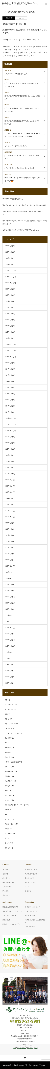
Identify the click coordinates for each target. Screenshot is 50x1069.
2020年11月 (9, 572)
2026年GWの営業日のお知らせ (12, 199)
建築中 (7, 790)
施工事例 (5, 869)
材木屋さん (6, 878)
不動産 (7, 810)
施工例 (7, 838)
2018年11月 (9, 658)
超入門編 (8, 795)
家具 (6, 814)
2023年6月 (8, 455)
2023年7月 (8, 449)
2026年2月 (8, 258)
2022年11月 (9, 486)
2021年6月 (8, 541)
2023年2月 (8, 467)
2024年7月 (8, 375)
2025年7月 (8, 301)
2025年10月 (9, 283)
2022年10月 (9, 492)
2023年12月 (9, 418)
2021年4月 (8, 554)
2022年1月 (8, 504)
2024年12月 (9, 344)
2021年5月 (8, 547)
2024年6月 (8, 381)
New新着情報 (9, 771)
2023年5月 (8, 461)
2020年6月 (8, 603)
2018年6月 (8, 671)
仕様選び (8, 747)
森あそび (8, 843)
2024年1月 (8, 412)
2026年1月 (8, 264)
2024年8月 (8, 369)
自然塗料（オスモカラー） (34, 907)
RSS (25, 1057)
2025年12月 (9, 270)
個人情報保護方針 (8, 882)
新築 (6, 714)
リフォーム (8, 819)
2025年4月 (8, 320)
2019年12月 (9, 615)
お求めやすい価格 (31, 869)
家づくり (8, 786)
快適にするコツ (10, 824)
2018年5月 (8, 677)
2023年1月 (8, 474)
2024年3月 (8, 400)
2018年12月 (9, 652)
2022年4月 (8, 498)
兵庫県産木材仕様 (31, 874)
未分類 (7, 719)
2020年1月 (8, 609)
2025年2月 (8, 332)
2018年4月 (8, 683)
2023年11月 (9, 424)
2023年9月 (8, 437)
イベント (8, 767)
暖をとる (8, 848)
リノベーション (10, 705)
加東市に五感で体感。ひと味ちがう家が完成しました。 (21, 230)
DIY (6, 743)
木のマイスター (30, 882)
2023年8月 (8, 443)
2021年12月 (9, 511)
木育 (6, 700)
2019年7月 (8, 640)
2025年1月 (8, 338)
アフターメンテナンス (12, 733)
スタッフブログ (10, 724)
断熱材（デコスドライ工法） (12, 924)
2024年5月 (8, 387)
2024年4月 (8, 394)
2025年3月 (8, 326)
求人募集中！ (9, 781)
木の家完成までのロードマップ (15, 805)
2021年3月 (8, 560)
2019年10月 (9, 627)
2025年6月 (8, 307)
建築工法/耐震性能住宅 (10, 907)
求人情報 (5, 891)
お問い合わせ (6, 887)
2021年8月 (8, 529)
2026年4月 (8, 246)
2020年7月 (8, 597)
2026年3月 (8, 252)
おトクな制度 (9, 709)
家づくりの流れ (30, 915)
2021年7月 (8, 535)
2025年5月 (8, 313)
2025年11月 (9, 277)
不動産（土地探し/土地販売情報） (35, 921)
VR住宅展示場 (30, 927)
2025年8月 (8, 295)
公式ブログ (8, 728)
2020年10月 (9, 578)
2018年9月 (8, 664)
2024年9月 (8, 363)
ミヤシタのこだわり (9, 915)
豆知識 (7, 829)
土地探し (8, 776)
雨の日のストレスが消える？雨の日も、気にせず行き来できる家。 (24, 205)
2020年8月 (8, 591)
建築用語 (8, 752)
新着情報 (21, 18)
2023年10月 (9, 430)
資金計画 (8, 738)
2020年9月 (8, 584)
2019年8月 (8, 634)
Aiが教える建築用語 (11, 762)
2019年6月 (8, 646)
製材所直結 (6, 920)
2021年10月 (9, 517)
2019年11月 (9, 621)
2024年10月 (9, 357)
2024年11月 (9, 350)
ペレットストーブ (31, 911)
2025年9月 (8, 289)
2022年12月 (9, 480)
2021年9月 (8, 523)
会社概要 (5, 874)
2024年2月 (8, 406)
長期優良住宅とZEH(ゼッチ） (12, 911)
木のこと (8, 757)
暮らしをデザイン (31, 878)
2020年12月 (9, 566)
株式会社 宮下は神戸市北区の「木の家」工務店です (29, 1065)
